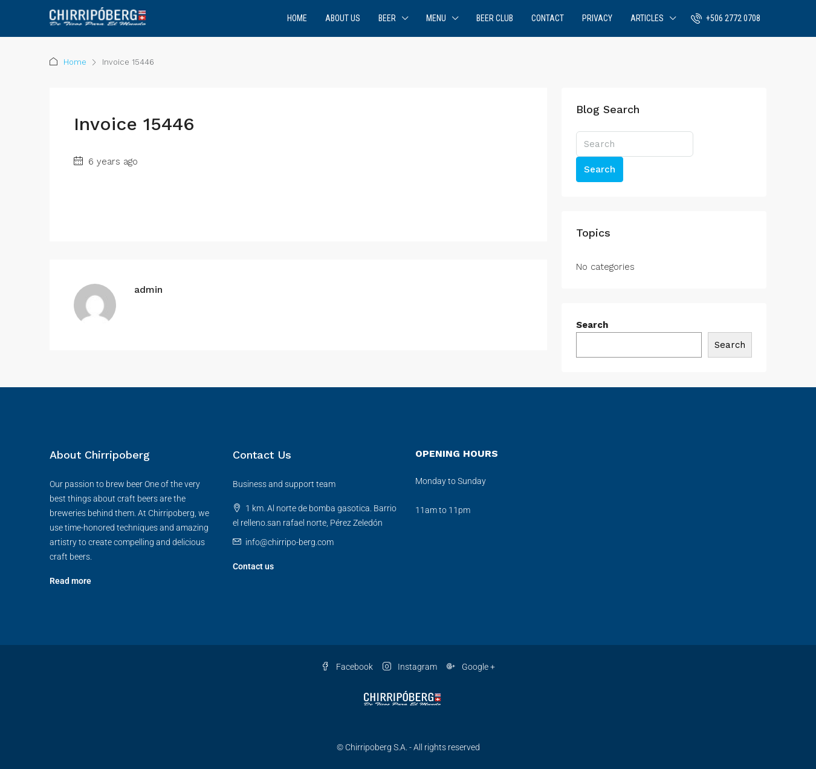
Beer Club (494, 18)
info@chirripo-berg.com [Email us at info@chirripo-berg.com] (289, 542)
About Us (342, 18)
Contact (547, 18)
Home (297, 18)
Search (599, 169)
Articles (647, 18)
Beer (387, 18)
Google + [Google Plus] (471, 667)
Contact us (253, 566)
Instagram (410, 667)
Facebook (347, 667)
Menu (436, 18)
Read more (70, 581)
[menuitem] (725, 18)
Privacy (597, 18)
